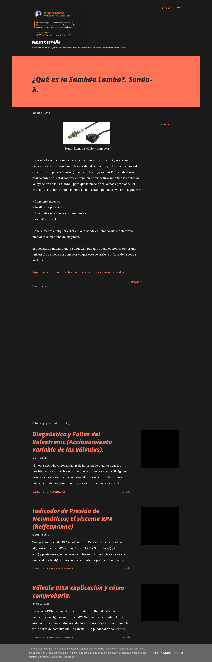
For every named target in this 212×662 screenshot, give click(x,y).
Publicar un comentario (61, 568)
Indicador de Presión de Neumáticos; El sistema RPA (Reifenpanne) (72, 519)
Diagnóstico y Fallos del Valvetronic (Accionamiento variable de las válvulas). (72, 442)
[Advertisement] (82, 384)
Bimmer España (46, 42)
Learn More (162, 653)
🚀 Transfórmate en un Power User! (55, 35)
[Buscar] (166, 8)
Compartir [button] (164, 124)
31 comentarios (56, 491)
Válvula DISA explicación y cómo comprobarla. (78, 591)
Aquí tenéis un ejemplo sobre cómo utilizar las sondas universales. (78, 272)
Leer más (125, 491)
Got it (179, 653)
